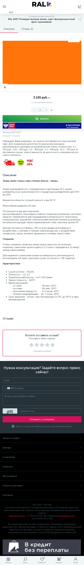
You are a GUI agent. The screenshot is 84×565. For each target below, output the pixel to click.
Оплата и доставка (42, 485)
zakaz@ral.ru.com (17, 516)
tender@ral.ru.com (66, 516)
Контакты (42, 495)
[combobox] (8, 388)
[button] (42, 126)
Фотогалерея (42, 476)
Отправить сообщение (42, 419)
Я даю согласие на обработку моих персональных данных (44, 426)
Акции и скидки (42, 438)
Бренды (42, 447)
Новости (42, 466)
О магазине (42, 457)
